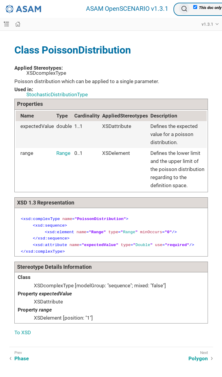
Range (63, 153)
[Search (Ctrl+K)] (184, 8)
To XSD (22, 332)
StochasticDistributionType (57, 94)
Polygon (198, 358)
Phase (21, 358)
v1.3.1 (207, 24)
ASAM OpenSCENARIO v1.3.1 (127, 9)
